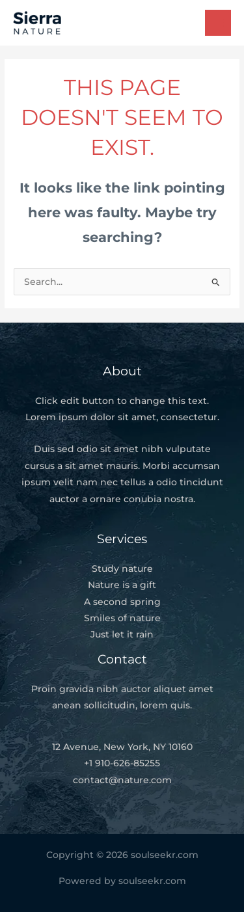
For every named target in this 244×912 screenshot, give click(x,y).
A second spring (122, 602)
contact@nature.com (122, 780)
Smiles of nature (122, 618)
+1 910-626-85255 (122, 763)
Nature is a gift (122, 585)
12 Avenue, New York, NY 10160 (122, 747)
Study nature (122, 568)
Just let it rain (122, 634)
